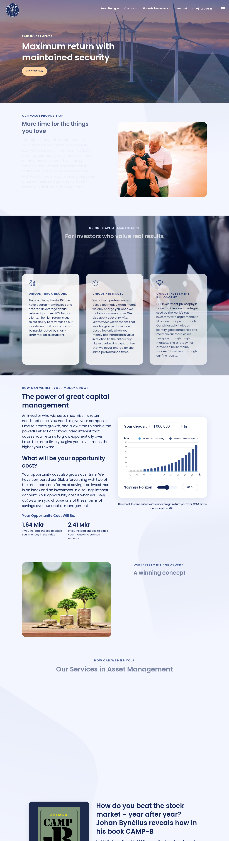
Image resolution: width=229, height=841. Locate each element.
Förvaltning (108, 8)
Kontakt (182, 8)
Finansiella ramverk (155, 8)
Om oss (129, 8)
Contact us (34, 71)
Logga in (206, 8)
